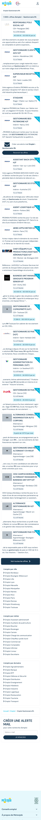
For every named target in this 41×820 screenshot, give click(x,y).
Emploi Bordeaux (11, 573)
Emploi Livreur (10, 651)
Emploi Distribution (12, 679)
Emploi (12, 711)
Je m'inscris (20, 737)
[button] (37, 3)
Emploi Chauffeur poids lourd (16, 638)
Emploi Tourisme (11, 698)
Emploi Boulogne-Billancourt (16, 576)
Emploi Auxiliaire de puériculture (18, 623)
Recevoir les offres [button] (20, 152)
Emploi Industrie (11, 689)
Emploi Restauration (13, 695)
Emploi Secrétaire (12, 654)
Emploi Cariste (11, 632)
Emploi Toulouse (11, 607)
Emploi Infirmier (11, 648)
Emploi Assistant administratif (17, 620)
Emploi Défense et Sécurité (15, 676)
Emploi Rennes (11, 601)
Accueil (6, 711)
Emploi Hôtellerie (12, 685)
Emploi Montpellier (12, 588)
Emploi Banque (11, 670)
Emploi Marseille (11, 585)
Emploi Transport (12, 701)
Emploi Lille (9, 579)
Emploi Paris (10, 598)
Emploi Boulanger (12, 629)
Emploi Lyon (9, 582)
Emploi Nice (9, 595)
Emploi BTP (9, 673)
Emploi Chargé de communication (18, 635)
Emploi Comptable (12, 645)
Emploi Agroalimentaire (14, 667)
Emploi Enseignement (13, 682)
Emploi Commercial (12, 642)
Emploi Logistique (12, 692)
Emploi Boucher (11, 626)
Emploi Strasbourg (12, 604)
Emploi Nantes (10, 592)
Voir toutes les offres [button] (20, 561)
